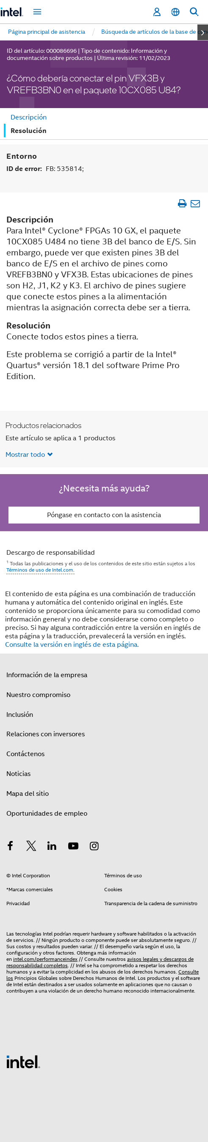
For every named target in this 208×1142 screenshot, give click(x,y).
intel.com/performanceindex (45, 959)
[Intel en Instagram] (94, 847)
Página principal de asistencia (46, 31)
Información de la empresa (46, 675)
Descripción (29, 117)
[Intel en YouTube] (73, 847)
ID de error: (44, 168)
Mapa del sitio (27, 793)
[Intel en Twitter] (31, 847)
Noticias (18, 774)
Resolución (29, 130)
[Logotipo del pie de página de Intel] (23, 1061)
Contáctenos (25, 754)
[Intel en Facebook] (10, 847)
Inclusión (19, 715)
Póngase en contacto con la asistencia (104, 515)
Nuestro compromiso (38, 695)
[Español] (175, 12)
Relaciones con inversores (45, 734)
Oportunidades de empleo (46, 813)
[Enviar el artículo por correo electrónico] (195, 203)
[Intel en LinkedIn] (52, 847)
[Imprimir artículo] (182, 203)
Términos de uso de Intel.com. (40, 570)
